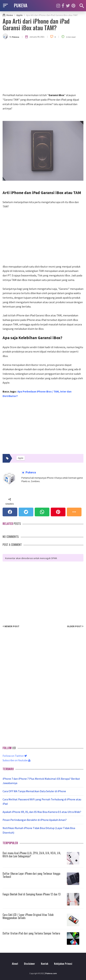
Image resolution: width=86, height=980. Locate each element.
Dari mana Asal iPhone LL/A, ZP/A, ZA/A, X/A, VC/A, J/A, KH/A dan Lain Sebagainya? (32, 854)
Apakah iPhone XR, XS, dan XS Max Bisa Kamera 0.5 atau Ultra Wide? (42, 812)
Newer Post (11, 626)
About (15, 963)
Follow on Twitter (15, 755)
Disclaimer (29, 963)
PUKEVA (20, 5)
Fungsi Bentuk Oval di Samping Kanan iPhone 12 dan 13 (31, 894)
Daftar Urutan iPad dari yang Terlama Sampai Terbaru (31, 933)
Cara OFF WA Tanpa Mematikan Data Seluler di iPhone (34, 791)
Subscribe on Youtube (17, 760)
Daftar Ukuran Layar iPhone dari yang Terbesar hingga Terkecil (31, 875)
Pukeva (30, 472)
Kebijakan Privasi (63, 963)
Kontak (44, 963)
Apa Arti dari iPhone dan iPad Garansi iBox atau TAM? (36, 24)
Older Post (75, 626)
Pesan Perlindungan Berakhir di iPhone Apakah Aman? (35, 820)
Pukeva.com (51, 973)
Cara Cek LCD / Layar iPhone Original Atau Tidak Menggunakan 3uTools (28, 916)
